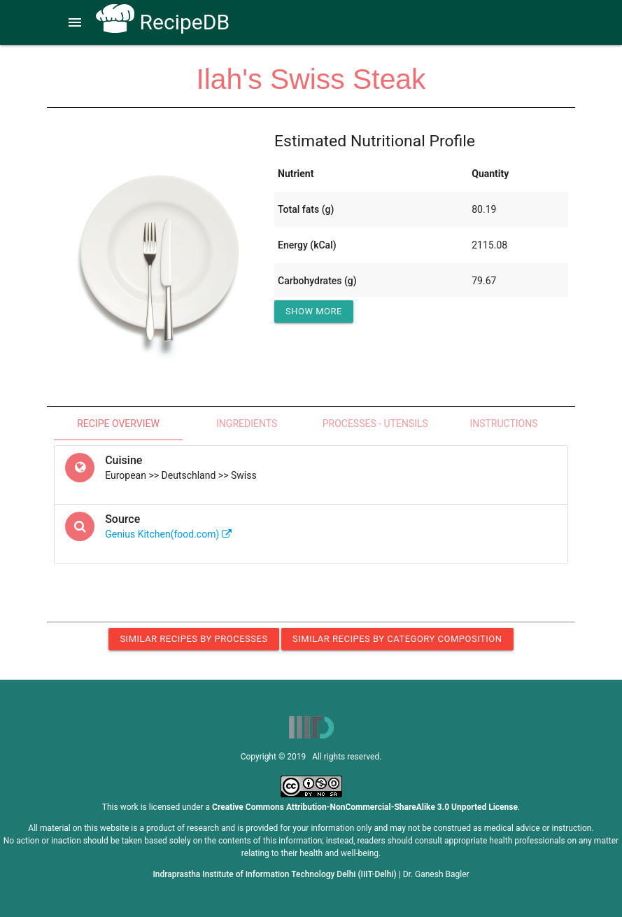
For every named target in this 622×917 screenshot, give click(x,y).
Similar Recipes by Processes (193, 639)
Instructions (503, 423)
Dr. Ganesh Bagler (436, 874)
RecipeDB (162, 22)
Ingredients (246, 423)
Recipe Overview (118, 423)
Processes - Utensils (375, 423)
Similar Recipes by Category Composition (397, 639)
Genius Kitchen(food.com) (168, 534)
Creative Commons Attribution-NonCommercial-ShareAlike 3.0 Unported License (365, 807)
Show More (313, 311)
